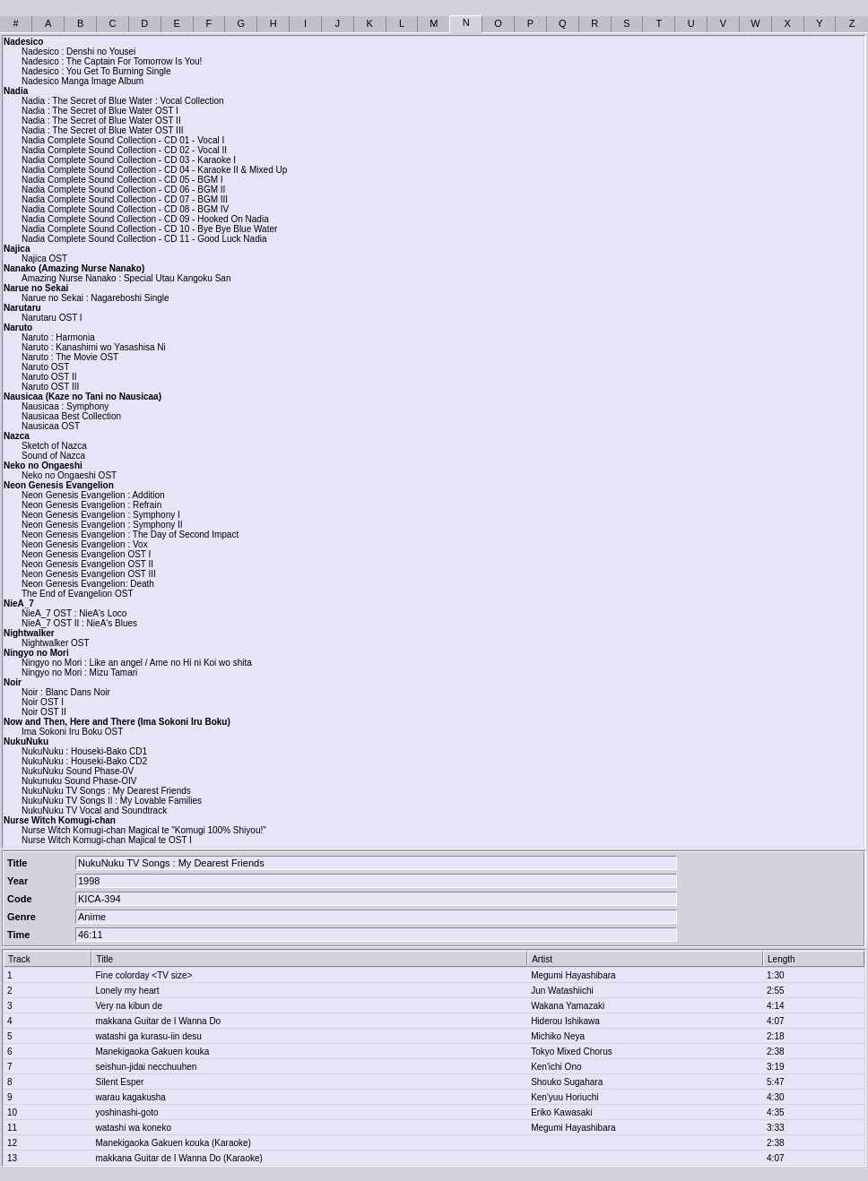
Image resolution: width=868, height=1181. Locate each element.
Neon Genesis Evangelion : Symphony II (102, 525)
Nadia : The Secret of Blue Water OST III (102, 130)
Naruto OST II (49, 377)
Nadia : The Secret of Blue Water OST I (100, 111)
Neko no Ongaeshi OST (69, 475)
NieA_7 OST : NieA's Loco (74, 613)
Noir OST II (44, 712)
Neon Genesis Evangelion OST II (87, 564)
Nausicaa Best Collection (71, 416)
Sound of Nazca (53, 456)
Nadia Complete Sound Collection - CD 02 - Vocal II (124, 150)
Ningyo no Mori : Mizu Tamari (79, 672)
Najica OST (44, 258)
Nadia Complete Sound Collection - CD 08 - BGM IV (125, 209)
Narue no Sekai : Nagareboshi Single (95, 298)
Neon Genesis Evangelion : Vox (85, 544)
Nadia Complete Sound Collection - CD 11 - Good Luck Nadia (144, 239)
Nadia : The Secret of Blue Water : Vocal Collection (123, 101)
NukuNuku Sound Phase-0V (78, 771)
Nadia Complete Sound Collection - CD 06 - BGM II (123, 189)
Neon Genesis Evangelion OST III (89, 574)
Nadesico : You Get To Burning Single (96, 71)
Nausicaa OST (51, 426)
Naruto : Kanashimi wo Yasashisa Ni (94, 347)
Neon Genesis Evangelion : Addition (93, 495)
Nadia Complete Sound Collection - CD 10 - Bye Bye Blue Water (149, 229)
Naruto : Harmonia (58, 337)
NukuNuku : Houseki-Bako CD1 (84, 751)
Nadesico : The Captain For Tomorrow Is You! (112, 61)
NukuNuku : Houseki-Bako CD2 (84, 761)
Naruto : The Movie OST (70, 357)
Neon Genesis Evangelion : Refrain (91, 505)
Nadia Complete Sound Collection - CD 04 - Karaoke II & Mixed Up (154, 170)
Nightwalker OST (56, 643)
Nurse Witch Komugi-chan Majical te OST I (107, 840)
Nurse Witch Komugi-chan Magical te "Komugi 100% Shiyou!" (144, 830)
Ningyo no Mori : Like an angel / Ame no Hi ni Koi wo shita (137, 663)
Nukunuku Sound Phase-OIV (79, 781)
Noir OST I (43, 702)
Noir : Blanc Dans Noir (66, 692)
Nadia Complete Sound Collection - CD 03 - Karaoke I (129, 160)
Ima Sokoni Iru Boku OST (72, 732)
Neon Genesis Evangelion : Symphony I (101, 515)
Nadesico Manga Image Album (82, 81)
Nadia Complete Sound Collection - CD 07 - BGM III (125, 199)
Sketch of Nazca (54, 446)
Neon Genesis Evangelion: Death (88, 584)
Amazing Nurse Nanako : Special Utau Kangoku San (126, 278)
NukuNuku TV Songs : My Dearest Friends (106, 791)
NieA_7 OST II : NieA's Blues (79, 623)
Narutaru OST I (52, 318)
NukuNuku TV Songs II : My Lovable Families (112, 801)
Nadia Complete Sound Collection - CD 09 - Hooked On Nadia (145, 219)
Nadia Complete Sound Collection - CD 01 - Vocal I (123, 140)
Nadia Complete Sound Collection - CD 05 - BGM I (122, 180)
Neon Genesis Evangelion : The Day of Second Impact (130, 534)
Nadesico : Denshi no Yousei (78, 51)
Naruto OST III (50, 387)
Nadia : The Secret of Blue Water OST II (101, 120)
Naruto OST (45, 367)
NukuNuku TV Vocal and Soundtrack (94, 810)
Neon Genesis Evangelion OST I (86, 554)
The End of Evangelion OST (78, 594)
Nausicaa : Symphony (65, 406)
